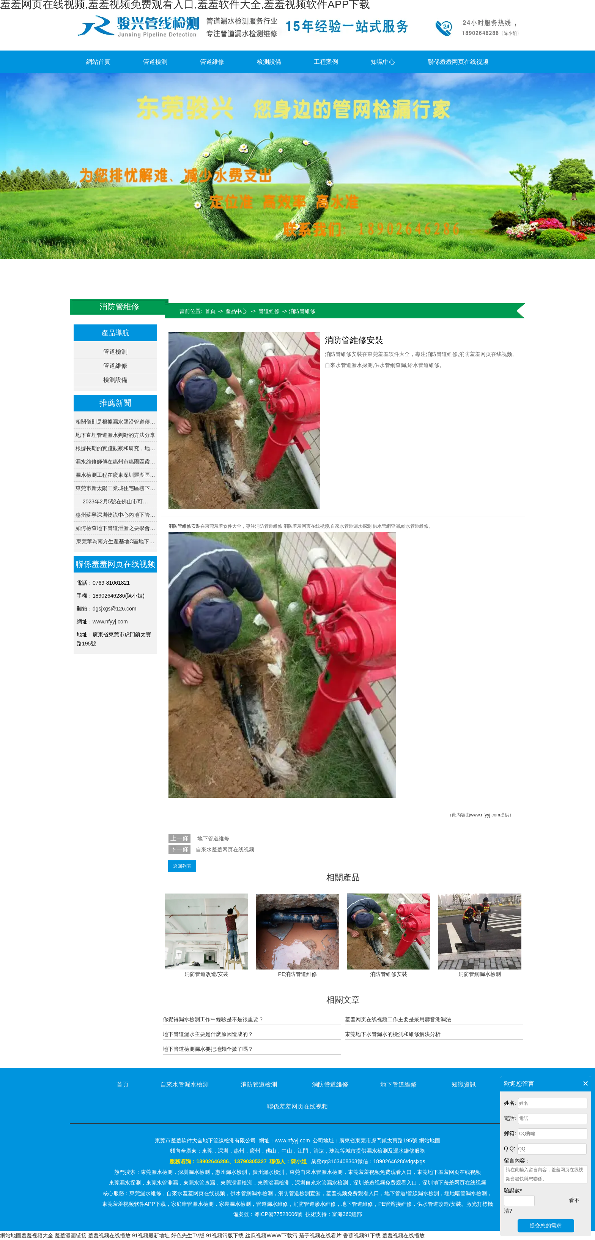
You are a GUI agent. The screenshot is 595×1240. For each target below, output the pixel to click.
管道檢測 (155, 62)
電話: (510, 1118)
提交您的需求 (546, 1226)
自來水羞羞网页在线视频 (225, 849)
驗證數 (513, 1191)
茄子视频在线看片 (320, 1235)
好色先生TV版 (188, 1235)
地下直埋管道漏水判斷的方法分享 (115, 435)
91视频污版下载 (225, 1235)
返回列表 (182, 866)
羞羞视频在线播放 (109, 1235)
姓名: (510, 1103)
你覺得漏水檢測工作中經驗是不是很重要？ (213, 1019)
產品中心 (236, 311)
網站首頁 (98, 62)
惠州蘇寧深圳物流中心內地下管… (115, 515)
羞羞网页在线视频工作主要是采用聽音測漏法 (398, 1019)
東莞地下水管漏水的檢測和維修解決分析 (393, 1034)
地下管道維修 (212, 838)
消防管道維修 (330, 1084)
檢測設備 (269, 62)
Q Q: (509, 1148)
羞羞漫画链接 (71, 1235)
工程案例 (326, 62)
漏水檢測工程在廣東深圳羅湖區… (115, 475)
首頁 (210, 311)
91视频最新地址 (151, 1235)
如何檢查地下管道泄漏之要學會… (115, 528)
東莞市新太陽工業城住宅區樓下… (115, 488)
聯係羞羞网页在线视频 (458, 62)
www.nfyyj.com (110, 621)
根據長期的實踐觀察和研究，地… (115, 448)
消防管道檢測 (259, 1084)
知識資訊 (464, 1084)
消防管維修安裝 (184, 526)
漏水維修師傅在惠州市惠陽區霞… (115, 462)
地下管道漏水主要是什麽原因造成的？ (208, 1034)
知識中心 (383, 62)
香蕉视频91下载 (362, 1235)
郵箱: (510, 1133)
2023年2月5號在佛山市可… (115, 501)
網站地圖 (10, 1235)
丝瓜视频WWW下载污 (271, 1235)
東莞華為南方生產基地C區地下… (115, 541)
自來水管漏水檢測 (184, 1084)
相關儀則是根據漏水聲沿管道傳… (115, 422)
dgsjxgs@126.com (114, 609)
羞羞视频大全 (37, 1235)
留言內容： (517, 1161)
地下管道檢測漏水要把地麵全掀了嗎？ (208, 1049)
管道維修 (212, 62)
